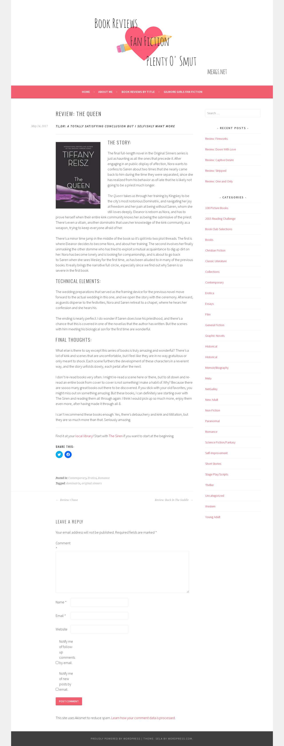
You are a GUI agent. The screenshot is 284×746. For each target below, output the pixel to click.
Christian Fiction (215, 250)
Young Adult (212, 517)
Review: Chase (67, 500)
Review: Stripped (215, 171)
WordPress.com (180, 738)
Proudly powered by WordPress (115, 738)
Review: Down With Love (220, 149)
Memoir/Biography (217, 368)
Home (86, 92)
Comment (63, 546)
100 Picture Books (216, 208)
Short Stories (213, 464)
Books (209, 240)
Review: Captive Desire (219, 160)
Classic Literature (216, 261)
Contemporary (77, 478)
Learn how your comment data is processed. (143, 718)
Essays (209, 304)
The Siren (116, 436)
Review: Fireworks (216, 139)
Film (208, 314)
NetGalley (211, 389)
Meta (208, 378)
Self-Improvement (216, 453)
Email (61, 615)
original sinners (92, 483)
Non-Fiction (212, 410)
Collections (212, 272)
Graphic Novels (215, 336)
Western (210, 506)
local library (84, 436)
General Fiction (214, 325)
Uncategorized (214, 496)
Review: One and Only (219, 181)
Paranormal (212, 421)
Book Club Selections (218, 229)
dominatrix (73, 483)
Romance (104, 478)
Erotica (92, 478)
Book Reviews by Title (138, 92)
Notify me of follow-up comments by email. (66, 652)
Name (61, 602)
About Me (105, 92)
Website (61, 629)
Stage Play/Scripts (216, 474)
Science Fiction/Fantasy (220, 442)
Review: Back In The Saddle (174, 500)
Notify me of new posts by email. (66, 681)
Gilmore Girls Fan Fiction (183, 92)
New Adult (211, 400)
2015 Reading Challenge (220, 219)
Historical (211, 346)
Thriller (209, 485)
